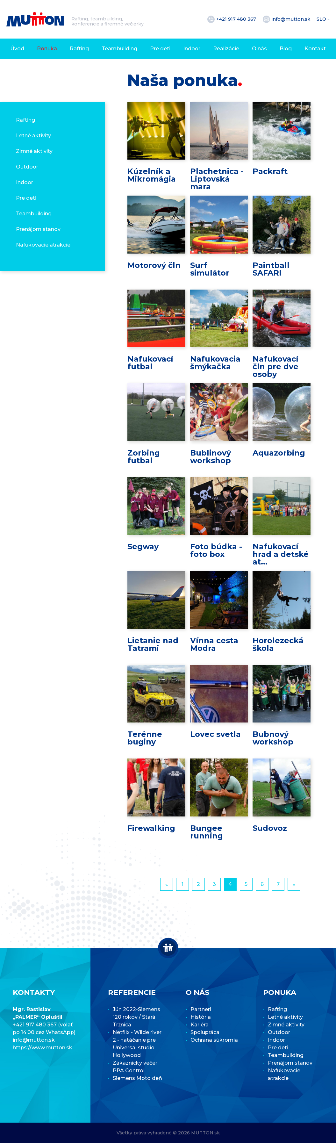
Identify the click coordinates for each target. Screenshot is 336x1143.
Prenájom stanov (38, 229)
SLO (322, 19)
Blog (286, 49)
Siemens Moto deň (137, 1078)
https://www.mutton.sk (42, 1048)
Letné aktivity (33, 136)
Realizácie (226, 49)
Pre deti (160, 49)
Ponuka (47, 49)
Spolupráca (204, 1032)
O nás (259, 49)
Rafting (79, 49)
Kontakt (315, 49)
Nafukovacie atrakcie (43, 245)
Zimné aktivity (34, 151)
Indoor (191, 49)
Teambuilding (119, 49)
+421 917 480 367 (236, 19)
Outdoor (27, 167)
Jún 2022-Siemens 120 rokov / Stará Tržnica (136, 1017)
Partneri (200, 1009)
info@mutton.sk (291, 19)
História (200, 1017)
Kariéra (199, 1025)
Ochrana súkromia (214, 1040)
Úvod (17, 49)
